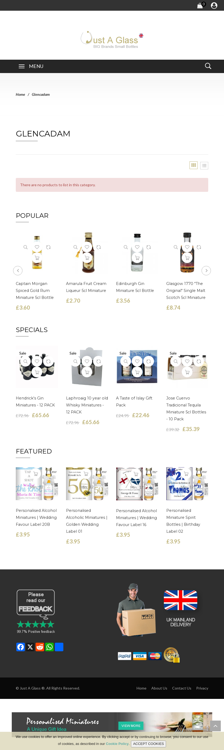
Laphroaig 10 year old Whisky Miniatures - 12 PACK (86, 404)
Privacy (202, 687)
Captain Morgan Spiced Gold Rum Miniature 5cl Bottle (34, 290)
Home (20, 94)
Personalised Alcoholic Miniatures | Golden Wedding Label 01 (86, 517)
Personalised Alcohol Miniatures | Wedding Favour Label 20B (36, 517)
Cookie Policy (117, 744)
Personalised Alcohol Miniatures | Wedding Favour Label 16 (136, 517)
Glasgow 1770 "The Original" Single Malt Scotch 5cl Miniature (185, 290)
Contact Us (181, 687)
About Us (159, 687)
